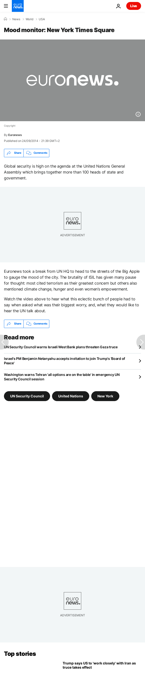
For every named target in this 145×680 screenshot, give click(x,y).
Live (133, 6)
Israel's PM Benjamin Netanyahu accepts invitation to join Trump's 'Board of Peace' (64, 360)
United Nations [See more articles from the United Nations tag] (70, 396)
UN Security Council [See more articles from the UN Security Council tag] (27, 396)
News (16, 19)
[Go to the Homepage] (18, 6)
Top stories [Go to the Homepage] (20, 653)
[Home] (5, 19)
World (29, 19)
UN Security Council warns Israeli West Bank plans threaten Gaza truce (61, 347)
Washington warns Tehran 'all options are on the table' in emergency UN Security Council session (61, 376)
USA (42, 19)
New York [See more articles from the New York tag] (105, 396)
